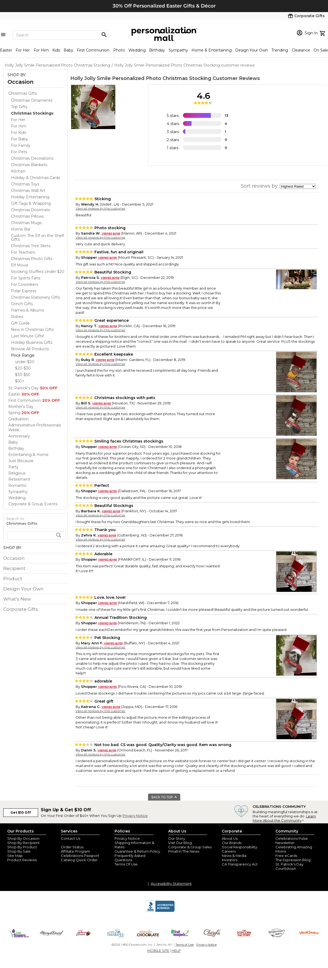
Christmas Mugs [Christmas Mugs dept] (26, 222)
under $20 (24, 361)
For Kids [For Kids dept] (18, 132)
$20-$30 (23, 368)
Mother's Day (21, 406)
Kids (56, 50)
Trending (279, 50)
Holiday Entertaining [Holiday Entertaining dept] (30, 197)
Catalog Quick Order (79, 860)
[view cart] (323, 32)
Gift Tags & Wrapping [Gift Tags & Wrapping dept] (31, 203)
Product (12, 578)
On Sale (321, 50)
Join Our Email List (77, 843)
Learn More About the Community (284, 818)
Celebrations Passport (80, 855)
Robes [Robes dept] (17, 316)
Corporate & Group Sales (190, 847)
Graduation (18, 419)
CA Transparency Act (240, 864)
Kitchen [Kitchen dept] (18, 171)
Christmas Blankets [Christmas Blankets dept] (29, 164)
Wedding (137, 50)
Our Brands (231, 843)
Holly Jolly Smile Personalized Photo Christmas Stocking (140, 78)
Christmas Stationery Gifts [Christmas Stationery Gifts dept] (35, 297)
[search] (36, 535)
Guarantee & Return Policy (137, 851)
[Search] (61, 35)
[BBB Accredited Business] (160, 911)
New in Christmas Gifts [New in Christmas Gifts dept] (32, 329)
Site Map (15, 855)
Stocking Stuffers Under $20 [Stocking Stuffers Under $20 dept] (37, 271)
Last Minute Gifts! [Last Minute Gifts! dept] (27, 336)
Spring (23, 412)
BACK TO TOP (164, 797)
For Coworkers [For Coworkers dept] (24, 284)
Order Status (72, 847)
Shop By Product (22, 847)
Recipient (14, 568)
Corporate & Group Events (32, 504)
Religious (16, 473)
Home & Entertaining (211, 50)
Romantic (17, 485)
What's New (17, 599)
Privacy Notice (135, 815)
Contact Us (70, 838)
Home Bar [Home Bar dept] (21, 229)
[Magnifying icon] (104, 34)
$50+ (19, 381)
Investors (229, 860)
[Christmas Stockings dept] (32, 113)
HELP (176, 950)
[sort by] (298, 186)
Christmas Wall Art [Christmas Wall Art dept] (28, 190)
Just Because (21, 460)
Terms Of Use (126, 864)
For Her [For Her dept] (18, 119)
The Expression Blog (293, 860)
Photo (119, 50)
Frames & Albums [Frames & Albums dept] (27, 310)
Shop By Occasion (23, 838)
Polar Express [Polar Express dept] (23, 290)
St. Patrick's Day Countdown (289, 866)
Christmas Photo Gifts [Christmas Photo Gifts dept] (31, 258)
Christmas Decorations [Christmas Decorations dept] (32, 158)
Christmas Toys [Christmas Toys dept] (25, 184)
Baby (68, 50)
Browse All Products (30, 348)
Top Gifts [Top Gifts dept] (19, 106)
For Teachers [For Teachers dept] (23, 252)
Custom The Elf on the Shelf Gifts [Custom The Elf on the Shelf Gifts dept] (37, 237)
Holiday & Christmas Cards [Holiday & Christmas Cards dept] (35, 177)
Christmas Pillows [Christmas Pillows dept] (27, 216)
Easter (6, 50)
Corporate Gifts (20, 609)
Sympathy (178, 50)
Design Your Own (251, 50)
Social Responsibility (239, 847)
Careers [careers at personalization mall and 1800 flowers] (229, 851)
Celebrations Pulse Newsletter (291, 840)
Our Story (176, 838)
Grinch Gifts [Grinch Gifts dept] (22, 303)
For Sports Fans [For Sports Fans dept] (25, 278)
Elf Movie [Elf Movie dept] (19, 265)
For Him (41, 50)
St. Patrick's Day (32, 388)
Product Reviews (22, 860)
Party (13, 467)
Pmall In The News (183, 851)
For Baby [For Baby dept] (19, 139)
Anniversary (19, 436)
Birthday (157, 50)
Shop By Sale (19, 851)
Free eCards (286, 855)
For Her (23, 50)
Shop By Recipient (23, 843)
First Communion (93, 50)
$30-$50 (23, 374)
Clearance (301, 50)
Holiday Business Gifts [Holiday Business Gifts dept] (31, 342)
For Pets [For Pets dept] (19, 151)
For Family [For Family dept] (21, 145)
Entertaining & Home (28, 454)
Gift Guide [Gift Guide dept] (20, 323)
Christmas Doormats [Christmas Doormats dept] (30, 209)
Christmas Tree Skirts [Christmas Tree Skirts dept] (30, 245)
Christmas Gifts (22, 93)
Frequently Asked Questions (130, 857)
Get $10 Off (20, 812)
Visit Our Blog (180, 843)
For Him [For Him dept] (18, 126)
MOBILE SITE (158, 950)
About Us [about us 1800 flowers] (230, 838)
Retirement (19, 479)
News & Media (234, 855)
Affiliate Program (75, 851)
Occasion (21, 82)
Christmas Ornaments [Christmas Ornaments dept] (31, 100)
